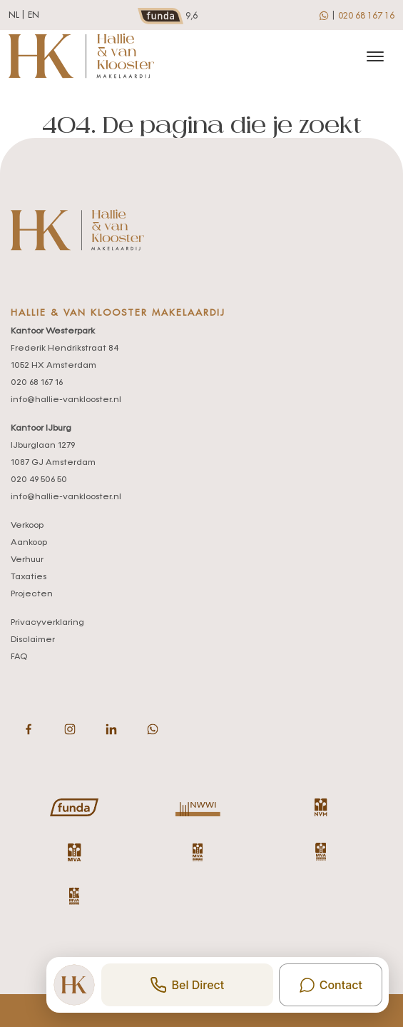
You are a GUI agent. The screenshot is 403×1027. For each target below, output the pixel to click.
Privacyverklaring (47, 622)
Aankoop (29, 542)
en (33, 15)
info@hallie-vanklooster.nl (66, 400)
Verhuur (27, 560)
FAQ (19, 657)
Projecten (32, 594)
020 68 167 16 (366, 15)
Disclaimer (33, 640)
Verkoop (27, 525)
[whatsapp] (325, 15)
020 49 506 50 (39, 480)
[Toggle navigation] (374, 56)
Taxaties (28, 577)
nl (14, 15)
